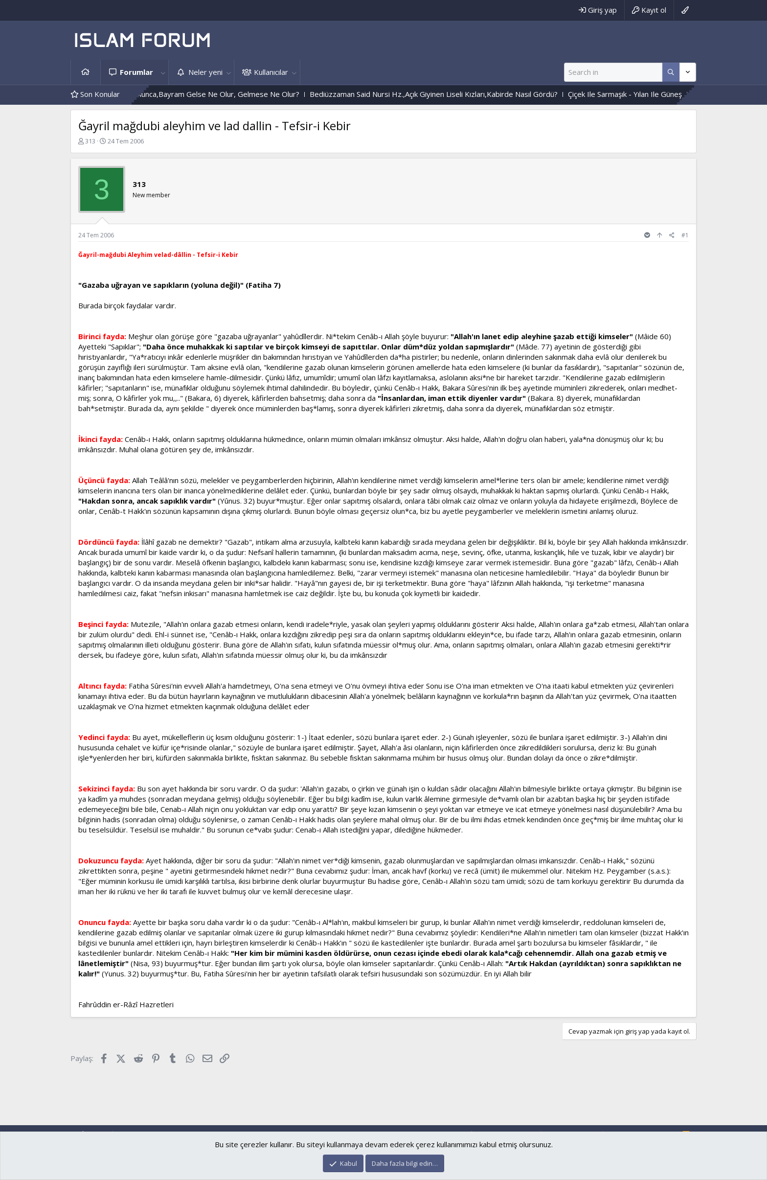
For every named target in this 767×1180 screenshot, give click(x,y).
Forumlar (136, 72)
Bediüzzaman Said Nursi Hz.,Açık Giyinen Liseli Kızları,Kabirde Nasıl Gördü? (447, 94)
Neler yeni (205, 72)
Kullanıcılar (271, 72)
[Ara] (613, 72)
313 (90, 141)
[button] (163, 72)
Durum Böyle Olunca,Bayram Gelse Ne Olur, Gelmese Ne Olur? (207, 94)
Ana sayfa (85, 72)
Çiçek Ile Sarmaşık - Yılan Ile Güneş (638, 94)
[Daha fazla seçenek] (670, 72)
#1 (685, 235)
